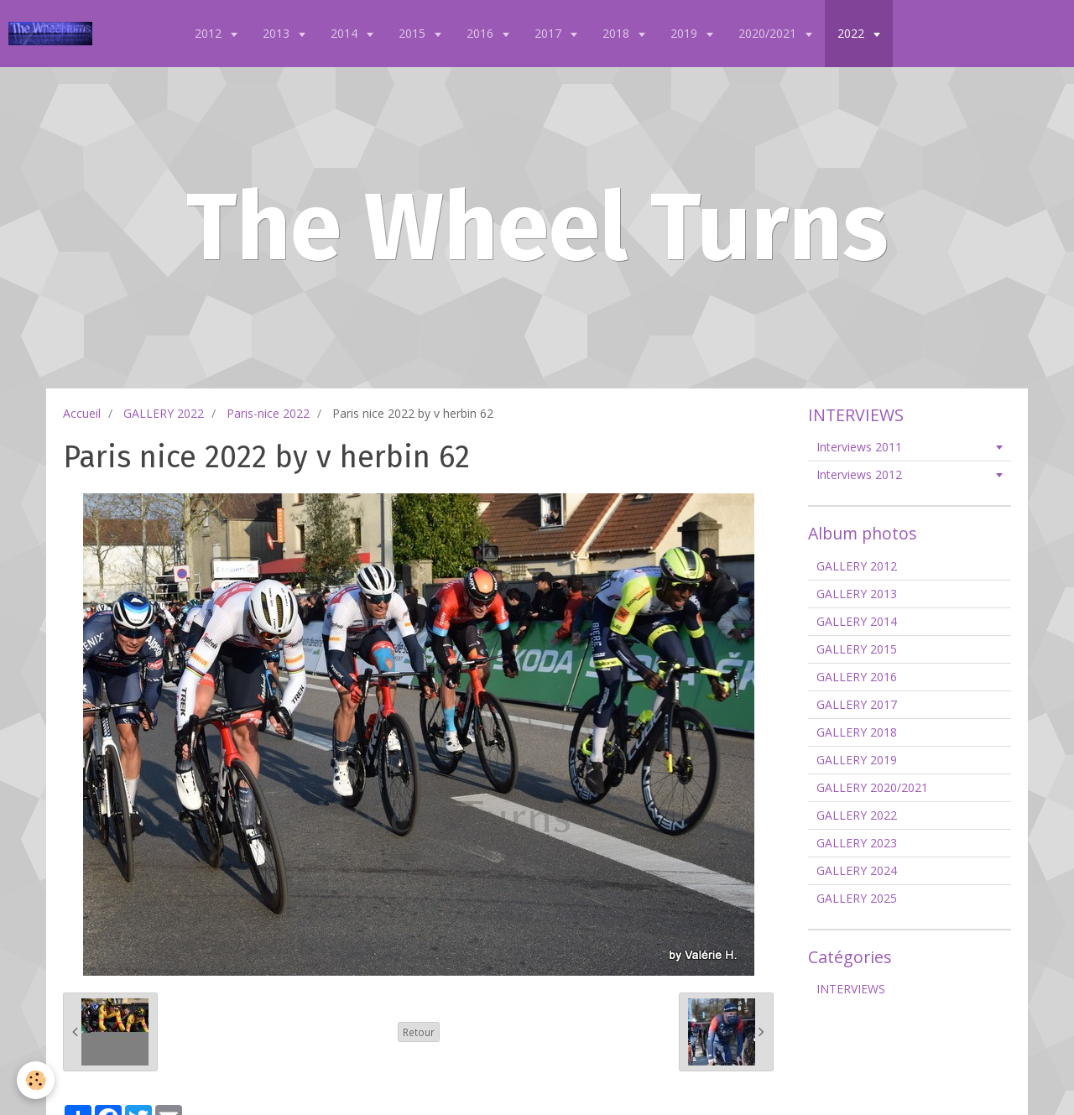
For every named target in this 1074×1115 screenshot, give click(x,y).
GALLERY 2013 (856, 594)
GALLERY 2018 (856, 732)
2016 (482, 33)
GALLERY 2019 (856, 760)
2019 (685, 33)
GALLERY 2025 (856, 898)
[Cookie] (36, 1080)
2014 (346, 33)
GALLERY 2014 (856, 621)
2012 (210, 33)
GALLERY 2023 (856, 843)
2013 (278, 33)
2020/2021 (769, 33)
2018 (617, 33)
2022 (852, 33)
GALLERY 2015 (856, 649)
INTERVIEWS (850, 989)
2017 (549, 33)
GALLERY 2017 (856, 704)
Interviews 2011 (859, 447)
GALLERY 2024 (856, 870)
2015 (414, 33)
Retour (419, 1032)
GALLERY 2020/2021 (872, 787)
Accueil (82, 413)
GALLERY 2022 (163, 413)
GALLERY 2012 (856, 566)
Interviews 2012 (859, 474)
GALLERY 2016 (856, 677)
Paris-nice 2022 (268, 413)
